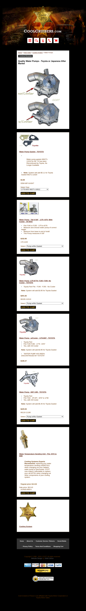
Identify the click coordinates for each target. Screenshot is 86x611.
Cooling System (38, 52)
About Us (30, 541)
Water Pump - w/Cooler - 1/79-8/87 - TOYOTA (37, 338)
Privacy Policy (28, 546)
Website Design (36, 558)
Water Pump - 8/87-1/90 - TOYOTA (32, 392)
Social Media (61, 541)
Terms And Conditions (43, 546)
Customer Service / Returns (45, 541)
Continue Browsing (25, 56)
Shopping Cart (58, 546)
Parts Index (27, 52)
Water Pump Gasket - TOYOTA (31, 152)
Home (20, 52)
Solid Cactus (49, 558)
